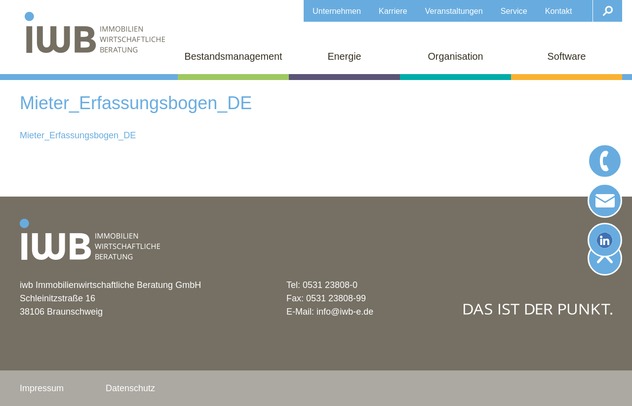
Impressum (42, 388)
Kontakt (558, 10)
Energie (344, 56)
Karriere (393, 10)
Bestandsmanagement (233, 56)
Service (514, 10)
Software (566, 56)
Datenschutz (130, 388)
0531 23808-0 (330, 285)
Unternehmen (337, 10)
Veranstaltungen (454, 10)
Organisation (455, 56)
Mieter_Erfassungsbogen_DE (78, 135)
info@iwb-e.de (344, 312)
